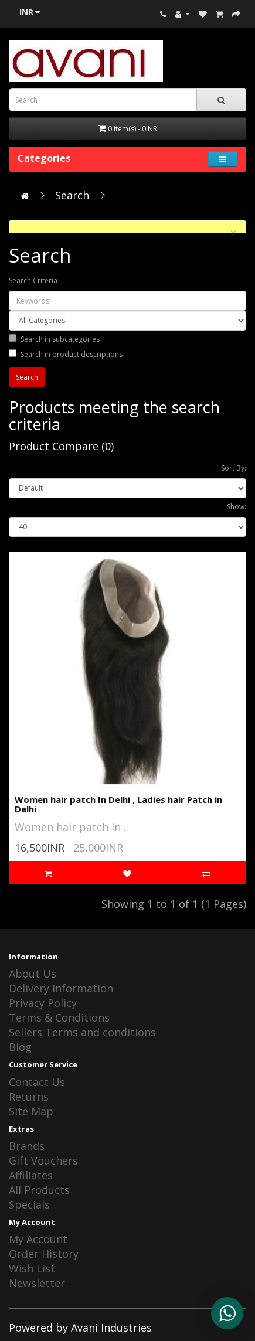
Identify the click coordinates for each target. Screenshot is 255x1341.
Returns (29, 1097)
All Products (39, 1190)
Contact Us (37, 1082)
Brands (27, 1146)
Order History (44, 1254)
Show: (236, 507)
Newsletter (37, 1283)
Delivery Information (61, 988)
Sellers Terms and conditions (82, 1032)
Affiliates (31, 1175)
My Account (38, 1239)
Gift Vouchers (43, 1160)
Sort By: (233, 468)
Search (72, 195)
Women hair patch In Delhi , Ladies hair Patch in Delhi (118, 804)
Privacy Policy (43, 1003)
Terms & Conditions (59, 1017)
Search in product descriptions (66, 354)
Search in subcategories (54, 339)
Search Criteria (33, 280)
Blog (20, 1047)
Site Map (31, 1111)
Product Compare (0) (61, 446)
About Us (32, 973)
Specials (29, 1204)
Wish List (32, 1268)
